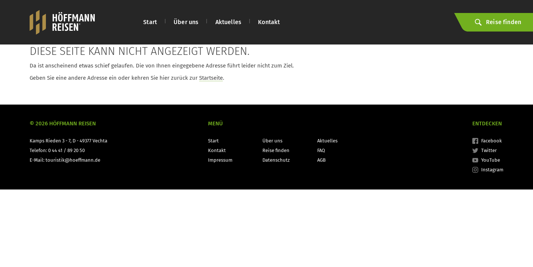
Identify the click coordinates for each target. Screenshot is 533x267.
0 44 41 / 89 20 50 (66, 150)
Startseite (211, 78)
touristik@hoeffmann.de (73, 160)
